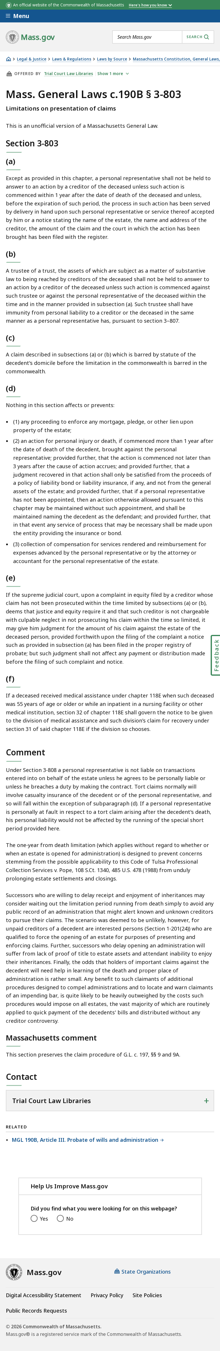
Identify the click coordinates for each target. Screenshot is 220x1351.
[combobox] (163, 37)
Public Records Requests (36, 1310)
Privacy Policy (107, 1295)
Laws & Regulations (71, 59)
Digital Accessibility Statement (43, 1295)
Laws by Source (112, 59)
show (110, 73)
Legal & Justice (31, 59)
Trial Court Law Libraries (68, 73)
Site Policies (147, 1295)
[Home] (8, 59)
